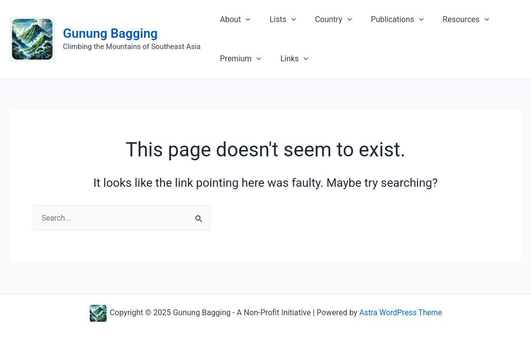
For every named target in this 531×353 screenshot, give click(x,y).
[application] (244, 19)
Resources (451, 19)
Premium (238, 58)
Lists (278, 19)
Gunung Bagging (110, 33)
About (233, 19)
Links (290, 58)
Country (325, 19)
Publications (386, 19)
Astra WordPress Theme (400, 312)
